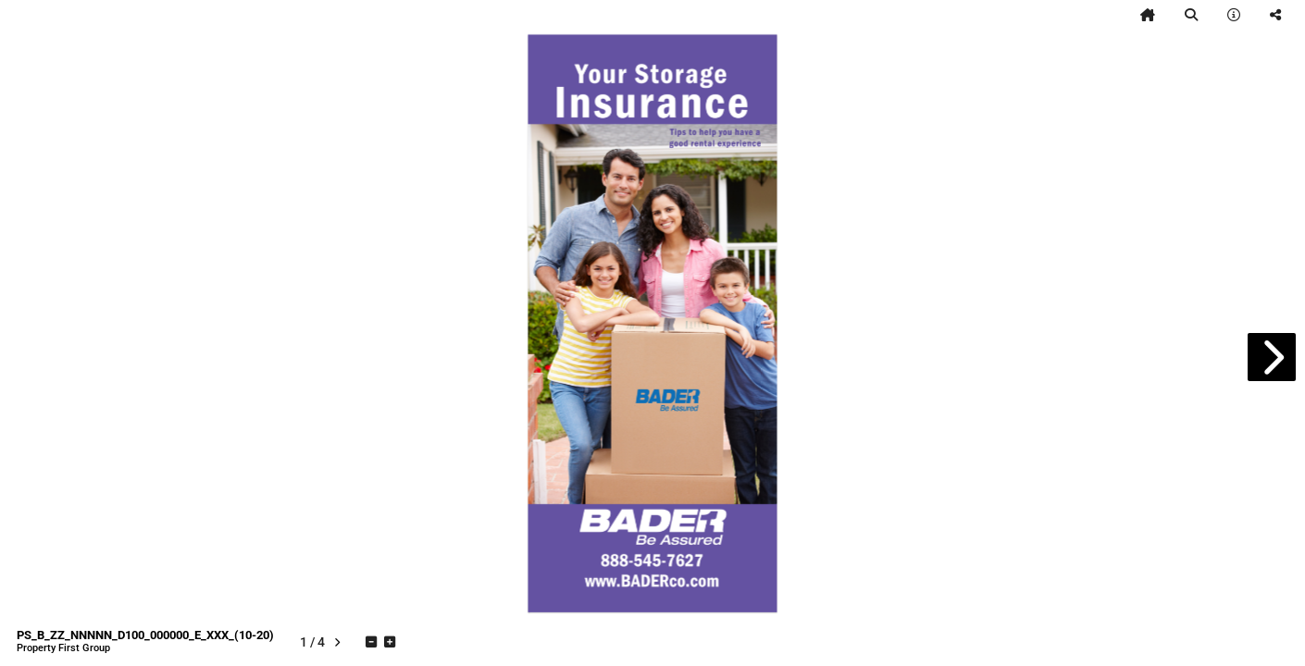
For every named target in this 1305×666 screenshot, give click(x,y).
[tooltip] (1147, 15)
